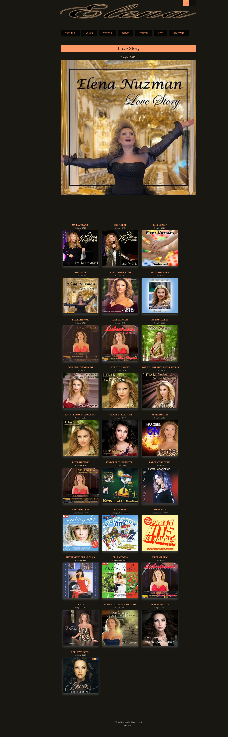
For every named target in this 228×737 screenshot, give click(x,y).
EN (193, 3)
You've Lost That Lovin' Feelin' (161, 367)
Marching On (160, 414)
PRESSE (143, 33)
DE (186, 3)
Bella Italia (120, 557)
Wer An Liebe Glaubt (80, 367)
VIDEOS (107, 33)
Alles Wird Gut (160, 272)
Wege (80, 604)
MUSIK (89, 33)
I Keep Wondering (159, 462)
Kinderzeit (160, 225)
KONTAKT (178, 33)
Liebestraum (120, 320)
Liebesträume (80, 320)
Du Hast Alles (159, 320)
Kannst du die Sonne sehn (80, 414)
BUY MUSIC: (128, 209)
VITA (160, 33)
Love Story (80, 272)
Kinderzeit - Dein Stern (120, 462)
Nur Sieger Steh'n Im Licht (120, 604)
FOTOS (125, 33)
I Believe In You (80, 652)
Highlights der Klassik (80, 557)
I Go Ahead (120, 225)
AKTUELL (70, 33)
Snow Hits (120, 509)
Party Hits (160, 509)
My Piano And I (80, 225)
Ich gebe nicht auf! (120, 414)
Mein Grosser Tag (120, 272)
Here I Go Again (120, 367)
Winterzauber (80, 509)
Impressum (128, 725)
